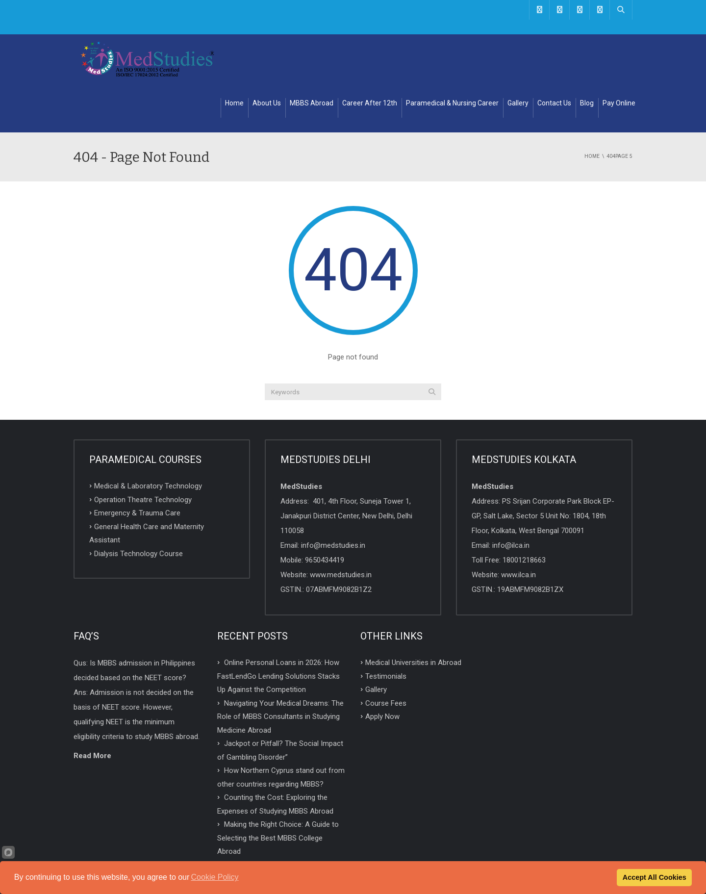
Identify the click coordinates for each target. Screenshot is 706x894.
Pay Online (619, 54)
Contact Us (554, 54)
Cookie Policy (215, 877)
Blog (587, 54)
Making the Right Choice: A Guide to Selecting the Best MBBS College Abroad (278, 789)
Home (234, 54)
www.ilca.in (518, 525)
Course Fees (385, 653)
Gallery (518, 54)
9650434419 (324, 511)
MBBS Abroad (311, 54)
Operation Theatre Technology (143, 450)
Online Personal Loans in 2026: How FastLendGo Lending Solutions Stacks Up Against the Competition (278, 627)
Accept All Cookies (654, 877)
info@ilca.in (511, 496)
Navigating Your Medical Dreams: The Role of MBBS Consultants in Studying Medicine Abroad (280, 667)
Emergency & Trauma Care (137, 464)
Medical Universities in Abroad (413, 613)
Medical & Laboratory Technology (148, 437)
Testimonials (385, 626)
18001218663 (524, 511)
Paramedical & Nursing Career (452, 54)
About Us (266, 54)
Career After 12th (369, 54)
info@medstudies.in (333, 496)
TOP (353, 839)
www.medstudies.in (341, 525)
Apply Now (382, 667)
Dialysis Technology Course (138, 504)
